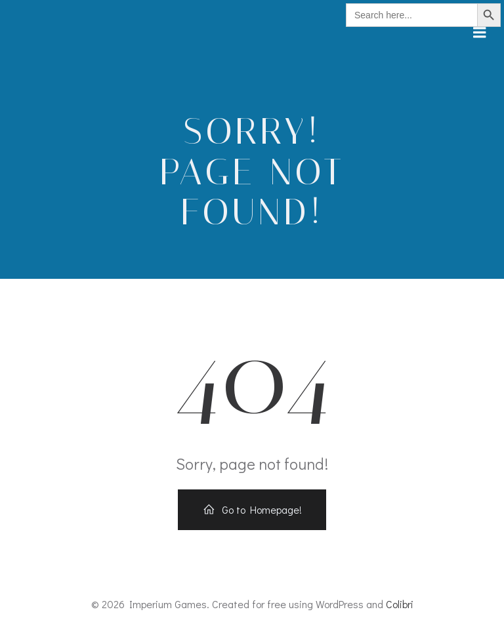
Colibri (399, 604)
